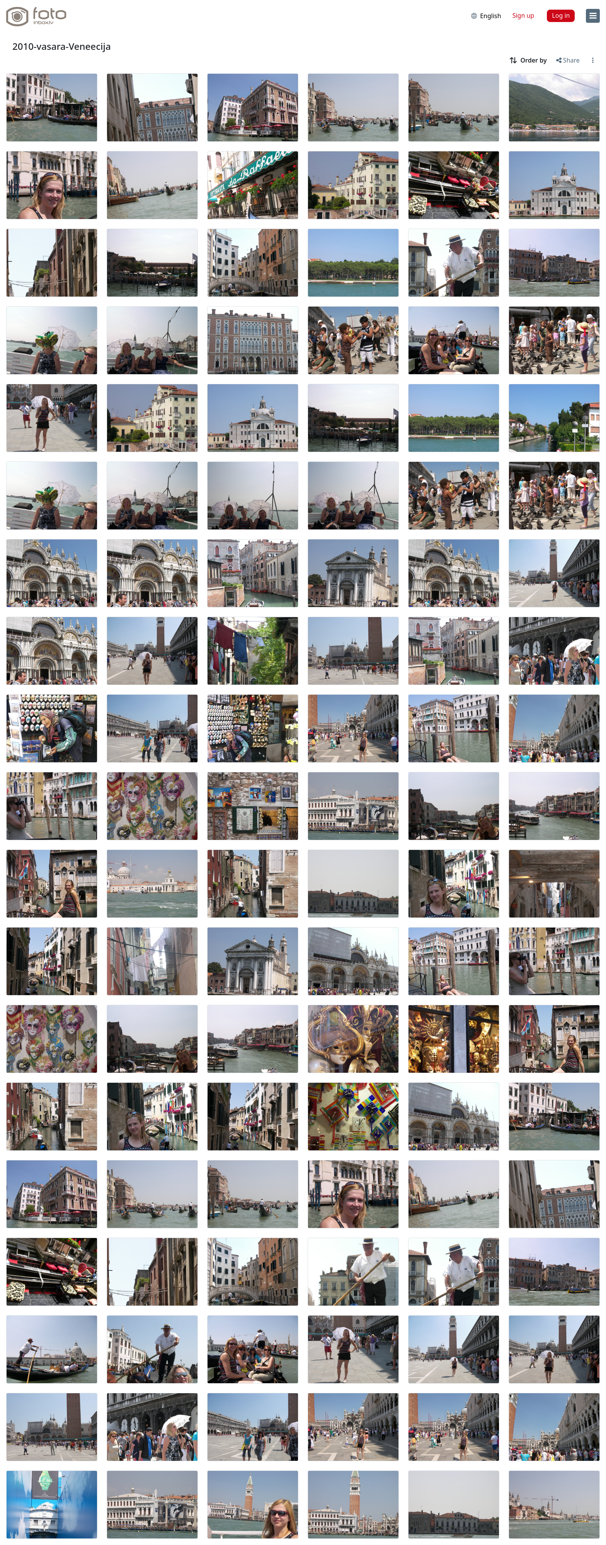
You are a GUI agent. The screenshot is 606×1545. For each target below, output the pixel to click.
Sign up (523, 15)
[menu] (593, 16)
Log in (561, 15)
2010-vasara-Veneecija (61, 46)
